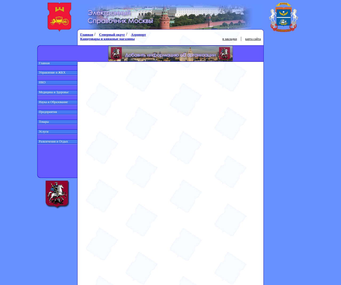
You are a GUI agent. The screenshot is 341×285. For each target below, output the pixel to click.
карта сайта (253, 39)
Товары (43, 122)
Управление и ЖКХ (52, 72)
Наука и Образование (53, 102)
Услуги (43, 131)
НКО (42, 82)
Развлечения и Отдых (53, 141)
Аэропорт (138, 34)
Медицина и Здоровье (53, 92)
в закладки (229, 39)
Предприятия (47, 112)
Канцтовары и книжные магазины (107, 39)
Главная (44, 63)
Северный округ (112, 34)
